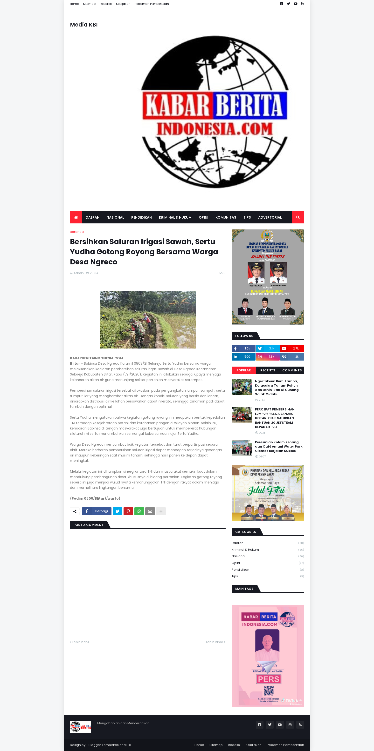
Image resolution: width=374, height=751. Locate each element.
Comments (292, 370)
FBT (129, 745)
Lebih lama (214, 642)
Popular (243, 370)
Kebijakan (123, 4)
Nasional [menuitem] (115, 217)
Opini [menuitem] (203, 217)
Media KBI (84, 24)
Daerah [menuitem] (92, 217)
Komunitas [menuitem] (225, 217)
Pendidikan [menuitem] (141, 217)
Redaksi (106, 4)
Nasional (268, 556)
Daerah (268, 543)
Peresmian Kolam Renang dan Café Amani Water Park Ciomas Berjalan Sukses (279, 446)
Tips (268, 576)
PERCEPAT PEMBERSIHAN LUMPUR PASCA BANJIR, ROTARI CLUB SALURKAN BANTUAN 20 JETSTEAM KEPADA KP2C (275, 418)
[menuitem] (76, 217)
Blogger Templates (104, 745)
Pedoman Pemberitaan (152, 4)
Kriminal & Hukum (268, 549)
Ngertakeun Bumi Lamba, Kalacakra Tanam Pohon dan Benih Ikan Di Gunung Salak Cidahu (277, 388)
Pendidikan (268, 569)
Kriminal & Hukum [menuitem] (175, 217)
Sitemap (89, 4)
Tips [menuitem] (247, 217)
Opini (268, 563)
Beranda (77, 231)
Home (74, 4)
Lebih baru (80, 642)
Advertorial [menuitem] (270, 217)
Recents (267, 370)
